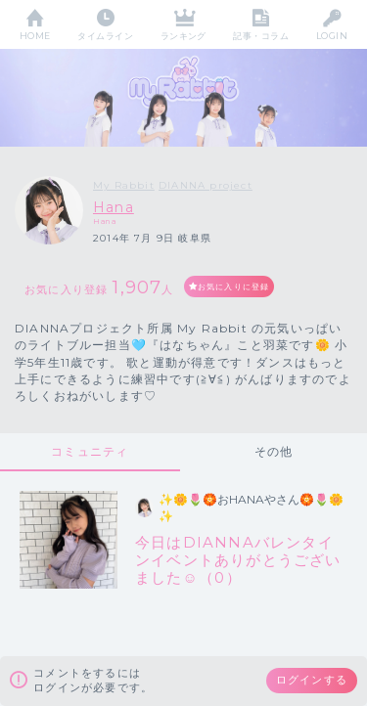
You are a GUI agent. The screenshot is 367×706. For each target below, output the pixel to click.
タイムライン (105, 35)
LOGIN (331, 35)
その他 (274, 451)
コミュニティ (89, 451)
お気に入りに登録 (234, 286)
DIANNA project (205, 185)
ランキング (183, 35)
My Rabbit (124, 185)
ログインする (311, 679)
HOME (35, 35)
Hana (113, 207)
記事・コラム (261, 35)
